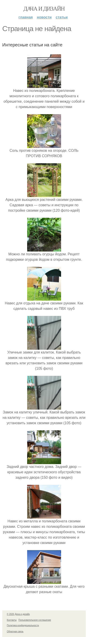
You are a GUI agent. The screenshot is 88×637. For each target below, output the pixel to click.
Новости (44, 17)
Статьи (62, 17)
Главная (26, 17)
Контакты (12, 620)
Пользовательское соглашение (35, 620)
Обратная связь (15, 631)
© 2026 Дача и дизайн (18, 614)
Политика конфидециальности (23, 625)
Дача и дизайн (44, 8)
